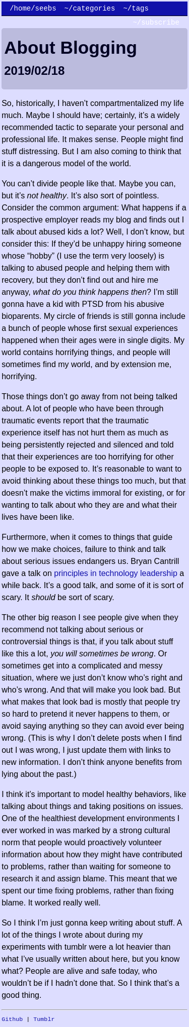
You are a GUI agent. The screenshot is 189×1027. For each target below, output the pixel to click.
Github (12, 1019)
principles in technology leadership (115, 573)
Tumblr (43, 1019)
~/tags (135, 9)
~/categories (90, 9)
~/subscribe (156, 23)
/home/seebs (33, 9)
